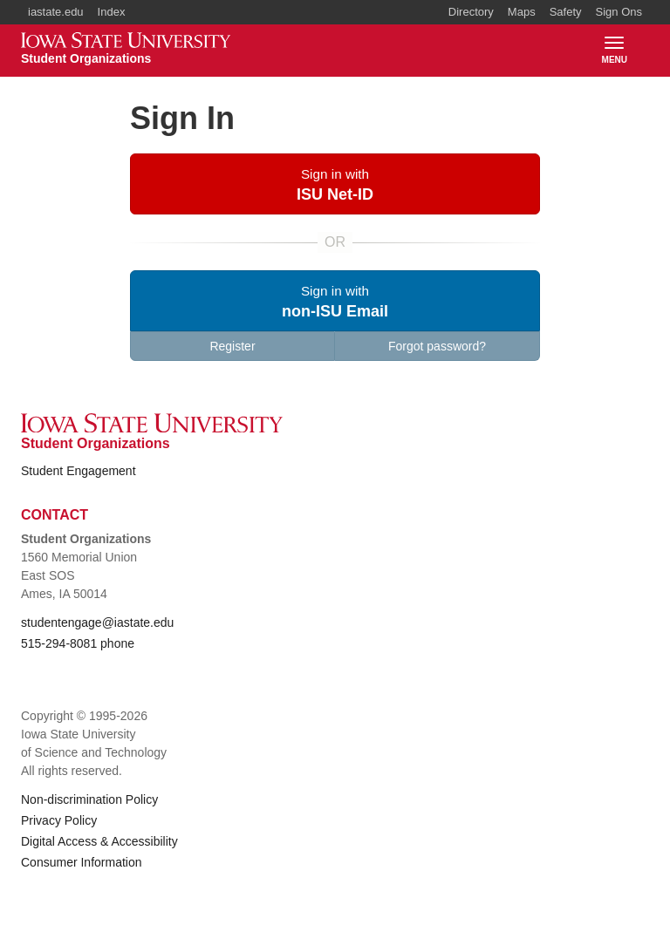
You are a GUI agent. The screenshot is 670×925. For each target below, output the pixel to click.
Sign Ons (619, 11)
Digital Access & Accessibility (99, 841)
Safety (566, 11)
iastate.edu (56, 11)
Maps (522, 11)
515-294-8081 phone (77, 643)
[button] (335, 183)
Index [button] (112, 11)
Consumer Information (81, 862)
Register (232, 346)
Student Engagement (78, 471)
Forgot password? (437, 346)
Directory (471, 11)
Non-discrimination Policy (89, 799)
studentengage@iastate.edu (97, 622)
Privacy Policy (59, 820)
